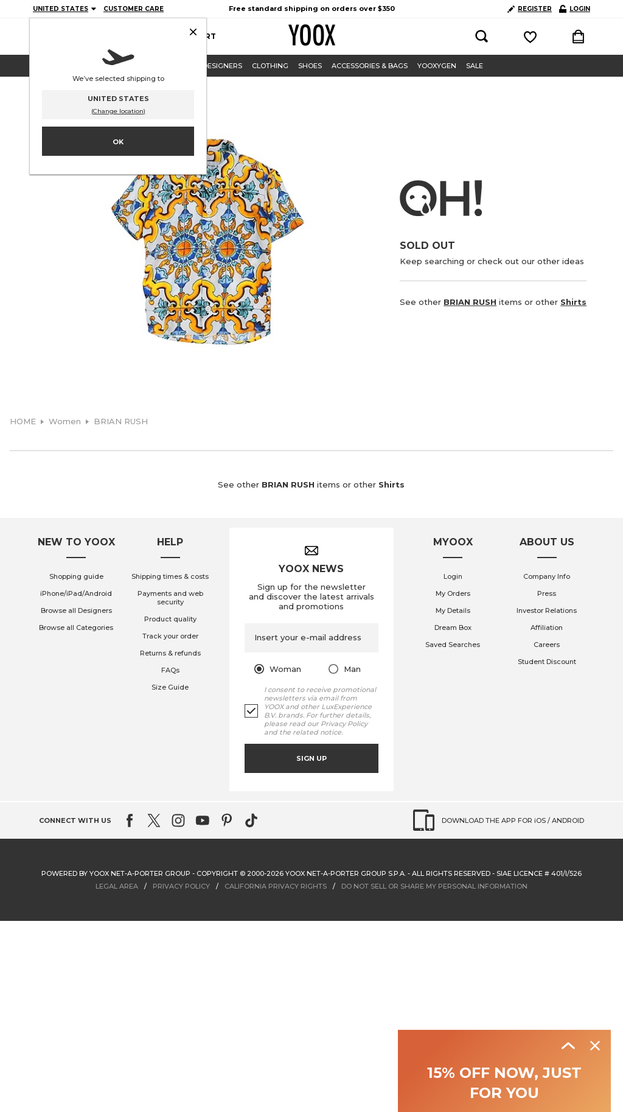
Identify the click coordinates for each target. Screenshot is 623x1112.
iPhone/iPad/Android (76, 593)
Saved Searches (452, 644)
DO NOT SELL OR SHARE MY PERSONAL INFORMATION (434, 886)
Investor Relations (547, 610)
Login (453, 576)
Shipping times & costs (170, 576)
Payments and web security (170, 597)
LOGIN (574, 9)
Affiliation (547, 627)
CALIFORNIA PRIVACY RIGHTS (275, 886)
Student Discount (547, 661)
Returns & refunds (170, 653)
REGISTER (529, 9)
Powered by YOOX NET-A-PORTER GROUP (115, 873)
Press (546, 593)
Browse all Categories (76, 627)
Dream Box (453, 627)
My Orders (453, 593)
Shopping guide (76, 576)
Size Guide (170, 687)
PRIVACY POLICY (181, 886)
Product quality (170, 619)
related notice (317, 732)
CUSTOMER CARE (133, 9)
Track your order (170, 636)
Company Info (546, 576)
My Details (453, 610)
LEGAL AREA (117, 886)
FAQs (170, 670)
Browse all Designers (76, 610)
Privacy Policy (344, 723)
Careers (547, 644)
